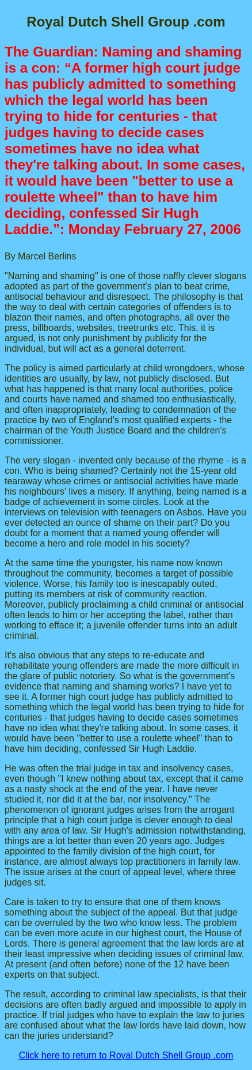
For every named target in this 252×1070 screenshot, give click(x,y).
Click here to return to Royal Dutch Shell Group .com (126, 1055)
